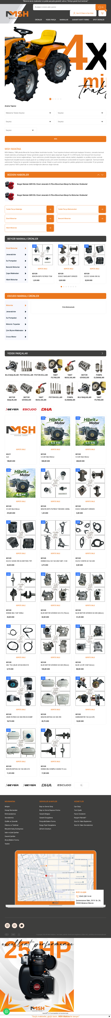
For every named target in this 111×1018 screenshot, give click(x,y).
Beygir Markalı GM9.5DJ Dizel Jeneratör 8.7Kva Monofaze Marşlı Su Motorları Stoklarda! (52, 184)
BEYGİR (34, 274)
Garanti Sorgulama (46, 818)
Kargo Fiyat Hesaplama (47, 825)
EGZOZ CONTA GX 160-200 (85, 561)
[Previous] (98, 174)
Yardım (7, 844)
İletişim (7, 807)
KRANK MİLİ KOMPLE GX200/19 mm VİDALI (53, 769)
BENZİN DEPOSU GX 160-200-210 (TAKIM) (18, 769)
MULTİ (8, 454)
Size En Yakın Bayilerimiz (82, 821)
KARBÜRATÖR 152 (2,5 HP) (85, 717)
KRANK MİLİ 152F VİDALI (15, 613)
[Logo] (17, 14)
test (7, 457)
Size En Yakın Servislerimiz (83, 825)
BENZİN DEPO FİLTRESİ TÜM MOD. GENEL (42, 276)
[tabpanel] (55, 64)
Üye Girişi (77, 807)
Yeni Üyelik (78, 810)
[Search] (69, 7)
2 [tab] (53, 99)
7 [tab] (75, 286)
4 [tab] (58, 99)
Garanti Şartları (10, 836)
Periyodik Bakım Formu (47, 821)
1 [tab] (50, 99)
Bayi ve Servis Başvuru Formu (49, 810)
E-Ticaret (51, 1013)
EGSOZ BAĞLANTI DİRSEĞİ (67, 276)
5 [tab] (61, 99)
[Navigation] (38, 20)
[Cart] (102, 13)
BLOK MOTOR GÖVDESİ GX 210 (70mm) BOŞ (55, 613)
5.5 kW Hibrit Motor (82, 457)
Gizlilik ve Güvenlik (11, 821)
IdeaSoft (45, 1013)
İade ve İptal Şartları (12, 833)
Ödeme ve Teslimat (11, 825)
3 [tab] (55, 99)
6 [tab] (73, 286)
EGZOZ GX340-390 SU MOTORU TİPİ (92, 276)
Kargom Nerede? (80, 818)
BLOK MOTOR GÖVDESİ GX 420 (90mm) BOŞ (55, 665)
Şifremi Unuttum (45, 829)
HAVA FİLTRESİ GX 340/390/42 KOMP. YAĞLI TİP (19, 717)
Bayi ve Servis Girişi (46, 807)
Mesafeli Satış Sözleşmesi (14, 829)
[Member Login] (83, 13)
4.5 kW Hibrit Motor (13, 509)
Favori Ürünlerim (80, 814)
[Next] (102, 174)
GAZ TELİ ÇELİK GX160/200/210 (17, 665)
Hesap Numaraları (11, 810)
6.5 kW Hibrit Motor (47, 457)
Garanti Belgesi (44, 814)
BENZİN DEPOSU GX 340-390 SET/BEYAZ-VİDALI (51, 717)
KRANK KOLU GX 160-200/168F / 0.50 (54, 561)
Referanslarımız (10, 814)
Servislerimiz (9, 818)
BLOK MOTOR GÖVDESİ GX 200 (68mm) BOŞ (90, 613)
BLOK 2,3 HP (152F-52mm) (85, 665)
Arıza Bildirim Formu (12, 840)
